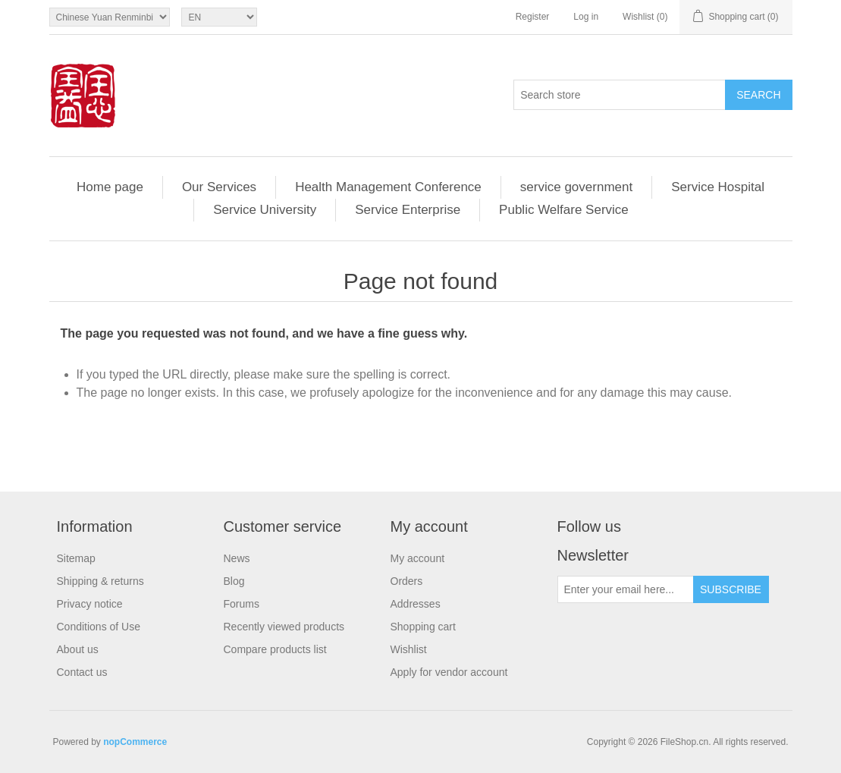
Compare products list (275, 649)
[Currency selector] (109, 17)
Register (533, 16)
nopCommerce (135, 742)
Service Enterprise (407, 210)
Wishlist (409, 649)
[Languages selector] (219, 17)
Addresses (416, 604)
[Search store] (619, 95)
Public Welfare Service (564, 210)
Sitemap (76, 558)
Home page (110, 187)
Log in (585, 16)
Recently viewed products (284, 627)
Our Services (219, 187)
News (237, 558)
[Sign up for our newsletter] (625, 589)
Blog (234, 581)
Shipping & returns (100, 581)
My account (418, 558)
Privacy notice (90, 604)
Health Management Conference (388, 187)
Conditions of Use (99, 627)
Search (758, 95)
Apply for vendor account (449, 672)
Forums (241, 604)
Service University (264, 210)
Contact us (82, 672)
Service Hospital (717, 187)
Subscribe (730, 589)
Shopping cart (423, 627)
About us (78, 649)
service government (576, 187)
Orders (407, 581)
